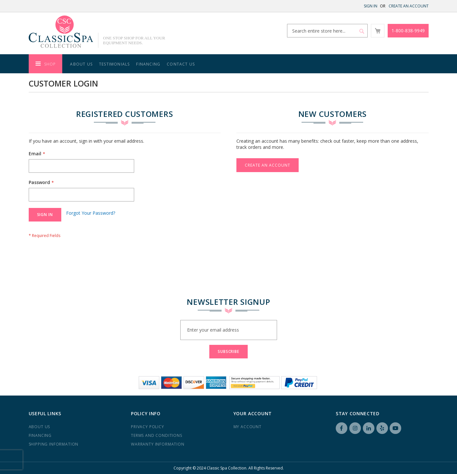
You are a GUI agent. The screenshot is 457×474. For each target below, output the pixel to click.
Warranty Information (157, 444)
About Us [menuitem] (81, 64)
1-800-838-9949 (408, 30)
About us (39, 426)
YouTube (395, 428)
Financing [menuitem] (148, 64)
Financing (40, 435)
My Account (247, 426)
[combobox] (327, 30)
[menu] (228, 63)
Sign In (370, 6)
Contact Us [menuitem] (181, 64)
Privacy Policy (147, 426)
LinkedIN (368, 428)
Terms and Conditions (156, 435)
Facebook (341, 428)
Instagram (355, 428)
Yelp (382, 428)
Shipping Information (54, 444)
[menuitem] (46, 63)
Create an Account (409, 6)
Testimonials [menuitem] (114, 64)
